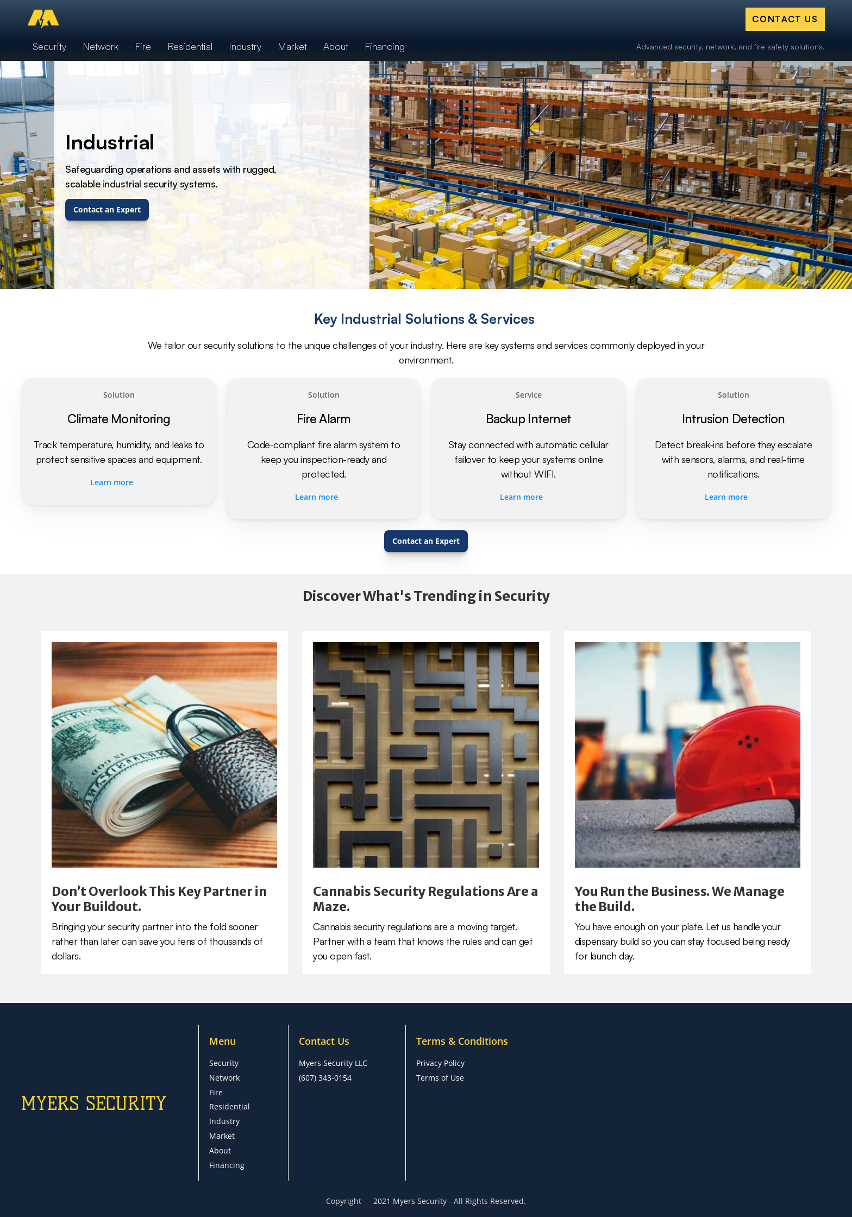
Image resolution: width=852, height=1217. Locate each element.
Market (222, 1136)
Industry (224, 1121)
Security (224, 1063)
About (220, 1150)
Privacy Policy (440, 1063)
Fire (216, 1092)
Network (224, 1077)
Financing (227, 1165)
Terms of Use (440, 1077)
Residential (229, 1106)
